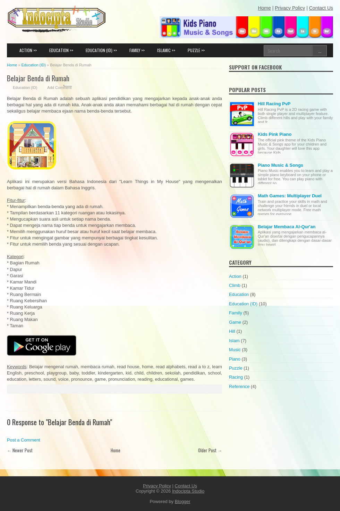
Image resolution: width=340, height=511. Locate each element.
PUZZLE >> (196, 50)
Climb (234, 285)
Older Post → (210, 450)
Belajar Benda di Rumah (38, 78)
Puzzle (236, 368)
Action (235, 276)
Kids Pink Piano (274, 134)
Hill (232, 331)
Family (235, 312)
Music (235, 349)
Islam (234, 340)
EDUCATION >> (61, 50)
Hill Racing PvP (274, 103)
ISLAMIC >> (166, 50)
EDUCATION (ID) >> (101, 50)
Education (239, 294)
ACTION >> (28, 50)
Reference (239, 386)
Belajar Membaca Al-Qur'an (286, 226)
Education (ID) (25, 87)
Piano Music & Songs (280, 165)
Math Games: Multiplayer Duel (290, 195)
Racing (236, 377)
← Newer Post (20, 450)
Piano (234, 359)
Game (235, 322)
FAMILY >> (137, 50)
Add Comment (59, 87)
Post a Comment (23, 440)
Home (115, 450)
